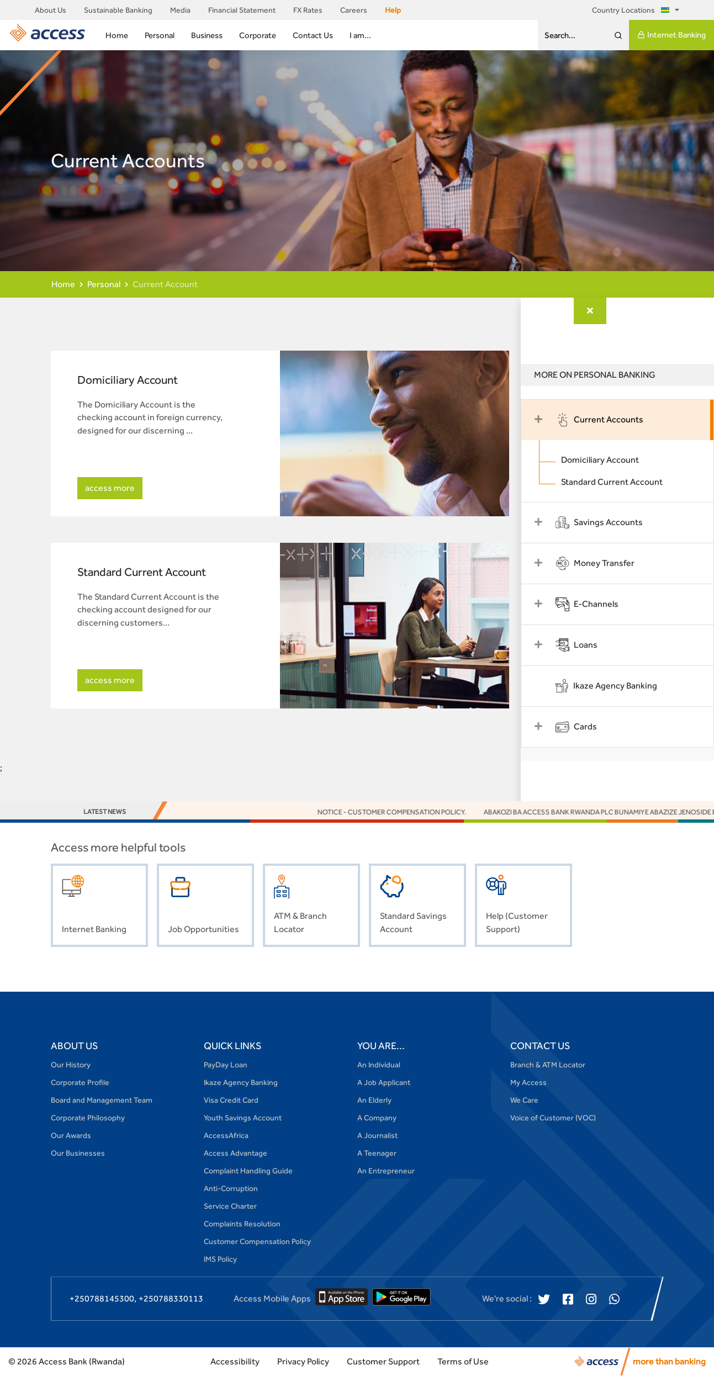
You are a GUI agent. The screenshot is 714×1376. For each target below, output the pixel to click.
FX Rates (307, 10)
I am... (360, 35)
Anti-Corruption (231, 1188)
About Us (50, 10)
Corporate (257, 35)
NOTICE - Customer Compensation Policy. (472, 812)
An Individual (378, 1064)
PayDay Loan (225, 1064)
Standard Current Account (617, 482)
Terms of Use (463, 1361)
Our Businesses (78, 1153)
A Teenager (376, 1153)
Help (393, 10)
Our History (71, 1064)
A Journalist (377, 1135)
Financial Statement (242, 10)
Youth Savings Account (243, 1117)
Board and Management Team (101, 1099)
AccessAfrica (226, 1135)
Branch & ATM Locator (547, 1064)
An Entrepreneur (386, 1170)
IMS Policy (220, 1259)
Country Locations (632, 10)
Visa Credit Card (231, 1099)
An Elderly (374, 1099)
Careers (353, 10)
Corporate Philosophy (88, 1117)
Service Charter (230, 1206)
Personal (159, 35)
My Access (528, 1082)
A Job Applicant (383, 1082)
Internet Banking (671, 34)
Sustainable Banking (118, 10)
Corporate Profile (80, 1082)
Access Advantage (235, 1153)
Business (207, 35)
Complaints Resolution (242, 1223)
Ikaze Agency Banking (241, 1082)
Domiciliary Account (605, 459)
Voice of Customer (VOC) (553, 1117)
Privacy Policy (303, 1361)
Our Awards (71, 1135)
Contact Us (313, 35)
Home (116, 35)
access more (110, 488)
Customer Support (383, 1361)
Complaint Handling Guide (248, 1170)
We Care (524, 1099)
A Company (376, 1117)
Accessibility (235, 1361)
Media (180, 10)
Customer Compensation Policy (257, 1241)
